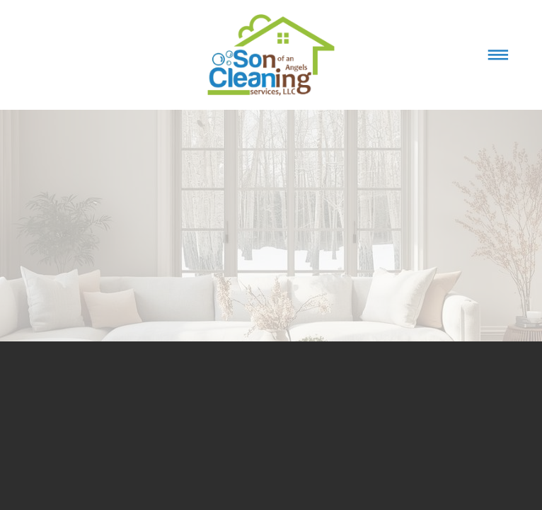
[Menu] (498, 55)
